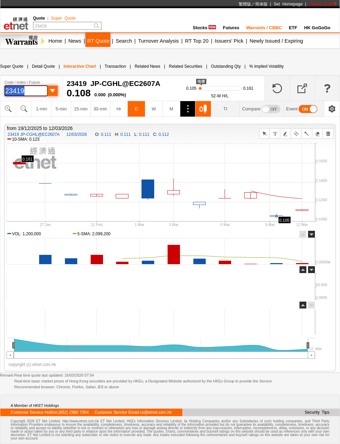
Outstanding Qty (226, 66)
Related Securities (185, 66)
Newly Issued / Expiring (276, 41)
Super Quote (63, 18)
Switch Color (323, 4)
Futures (231, 27)
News (74, 41)
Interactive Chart (80, 66)
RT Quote (98, 41)
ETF (293, 27)
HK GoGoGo (317, 27)
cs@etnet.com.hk (156, 412)
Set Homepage (288, 4)
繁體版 (245, 4)
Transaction (115, 66)
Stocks (204, 27)
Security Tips (317, 412)
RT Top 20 (196, 41)
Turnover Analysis (158, 41)
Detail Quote (43, 66)
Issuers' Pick (229, 41)
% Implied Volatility (266, 66)
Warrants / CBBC (264, 27)
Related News (147, 66)
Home (55, 41)
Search (124, 41)
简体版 (261, 4)
